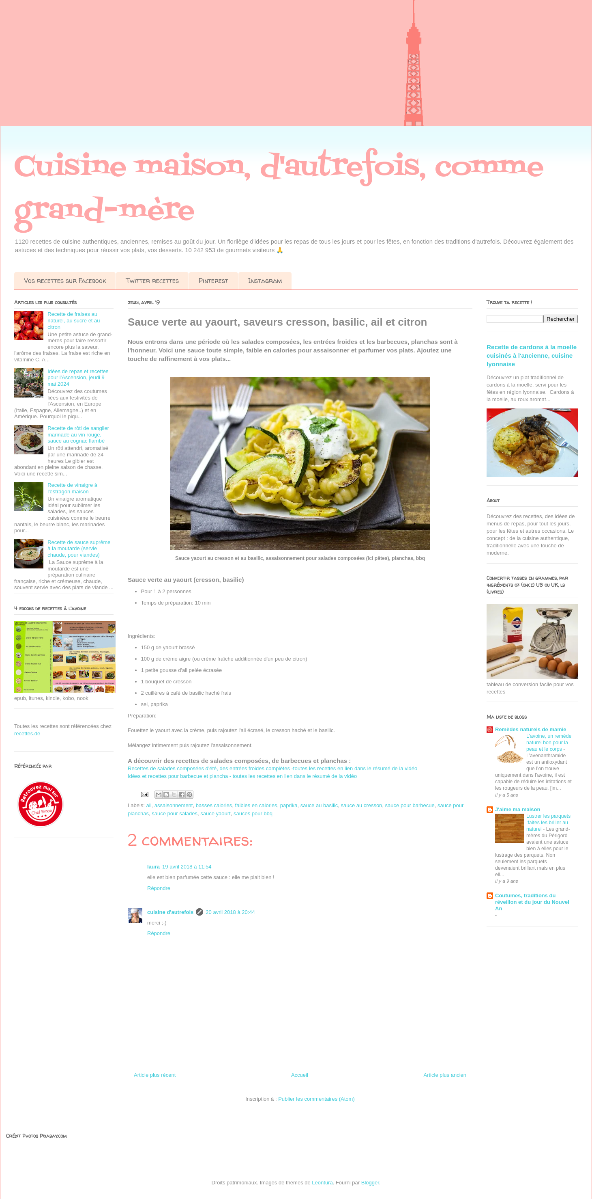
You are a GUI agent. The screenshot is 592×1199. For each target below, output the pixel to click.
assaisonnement (173, 805)
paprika (289, 805)
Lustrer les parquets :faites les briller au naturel (548, 822)
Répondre (158, 888)
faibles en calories (256, 805)
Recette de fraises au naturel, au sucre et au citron (73, 320)
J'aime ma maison (517, 809)
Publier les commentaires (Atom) (316, 1099)
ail (149, 805)
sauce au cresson (361, 805)
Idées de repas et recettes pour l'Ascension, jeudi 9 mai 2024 (77, 377)
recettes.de (27, 733)
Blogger (370, 1183)
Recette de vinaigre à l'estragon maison (72, 488)
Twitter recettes (152, 280)
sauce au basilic (319, 805)
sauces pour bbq (253, 813)
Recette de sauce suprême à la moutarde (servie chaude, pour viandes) (78, 548)
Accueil (299, 1075)
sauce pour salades (174, 813)
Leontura (322, 1183)
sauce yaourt (215, 813)
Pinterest (213, 280)
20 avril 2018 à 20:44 (230, 912)
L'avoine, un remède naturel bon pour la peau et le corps (548, 742)
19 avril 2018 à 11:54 (186, 867)
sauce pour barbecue (410, 805)
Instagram (265, 280)
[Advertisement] (243, 69)
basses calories (214, 805)
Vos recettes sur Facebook (65, 280)
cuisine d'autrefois (170, 912)
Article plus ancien (445, 1075)
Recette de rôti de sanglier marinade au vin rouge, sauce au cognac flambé (78, 434)
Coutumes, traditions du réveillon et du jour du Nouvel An (532, 902)
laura (153, 867)
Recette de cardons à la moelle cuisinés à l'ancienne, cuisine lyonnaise (532, 355)
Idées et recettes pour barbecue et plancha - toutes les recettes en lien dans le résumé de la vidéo (242, 776)
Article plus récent (155, 1075)
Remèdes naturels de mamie (530, 729)
